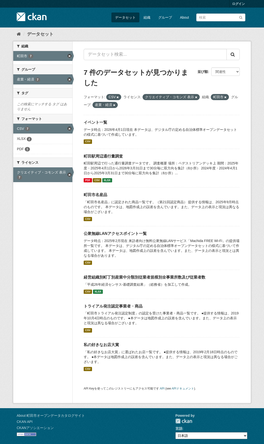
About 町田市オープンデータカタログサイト (51, 415)
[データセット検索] (220, 17)
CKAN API (25, 422)
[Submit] (241, 17)
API (162, 388)
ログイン (238, 4)
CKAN (183, 421)
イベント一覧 (95, 122)
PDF (87, 180)
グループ (165, 17)
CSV (88, 141)
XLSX (107, 180)
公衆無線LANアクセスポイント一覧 (115, 233)
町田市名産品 (95, 195)
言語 (178, 429)
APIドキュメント (183, 388)
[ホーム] (19, 34)
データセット (125, 17)
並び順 (203, 72)
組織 (147, 17)
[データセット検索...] (155, 54)
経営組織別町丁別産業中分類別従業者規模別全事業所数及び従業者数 (144, 277)
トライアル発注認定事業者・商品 (113, 306)
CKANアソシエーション (35, 428)
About (184, 17)
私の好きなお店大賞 (101, 345)
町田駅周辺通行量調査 (103, 156)
